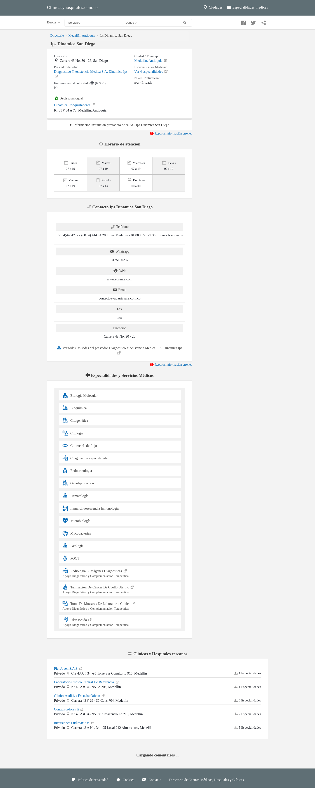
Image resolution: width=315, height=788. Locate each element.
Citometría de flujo (80, 445)
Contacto (151, 779)
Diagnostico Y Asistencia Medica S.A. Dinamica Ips (91, 74)
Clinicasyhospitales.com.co (72, 7)
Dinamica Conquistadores (75, 105)
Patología (73, 545)
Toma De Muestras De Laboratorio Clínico (120, 605)
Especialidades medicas (247, 7)
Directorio (57, 35)
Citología (73, 433)
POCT (71, 558)
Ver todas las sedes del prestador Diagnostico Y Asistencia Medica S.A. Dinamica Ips (119, 350)
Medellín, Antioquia (81, 35)
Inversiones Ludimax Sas (74, 722)
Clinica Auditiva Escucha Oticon (79, 695)
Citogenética (75, 420)
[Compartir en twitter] (253, 21)
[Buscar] (185, 23)
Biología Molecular (80, 395)
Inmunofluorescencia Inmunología (91, 508)
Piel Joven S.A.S (68, 668)
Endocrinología (77, 470)
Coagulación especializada (85, 458)
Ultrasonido (120, 621)
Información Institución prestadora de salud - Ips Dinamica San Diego (121, 125)
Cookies (125, 779)
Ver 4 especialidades (151, 71)
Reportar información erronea (171, 133)
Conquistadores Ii (69, 709)
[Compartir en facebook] (243, 21)
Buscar (54, 22)
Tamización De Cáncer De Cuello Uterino (120, 589)
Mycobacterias (77, 533)
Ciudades (213, 7)
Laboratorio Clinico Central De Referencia (86, 682)
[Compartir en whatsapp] (263, 21)
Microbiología (77, 520)
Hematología (76, 495)
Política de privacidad (89, 779)
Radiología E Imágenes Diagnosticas (120, 573)
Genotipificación (78, 483)
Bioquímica (75, 408)
